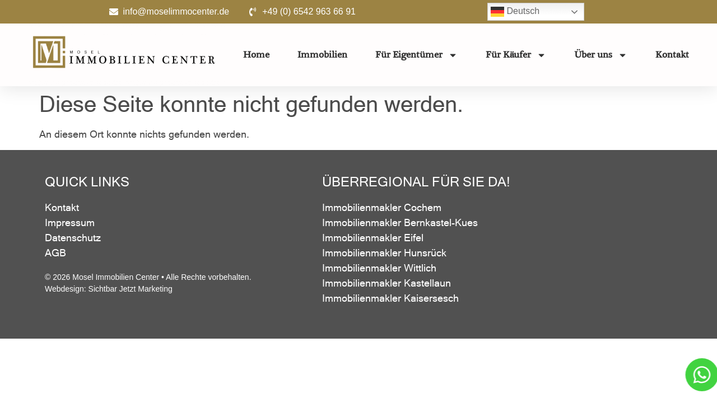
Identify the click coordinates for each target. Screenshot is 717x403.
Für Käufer (516, 55)
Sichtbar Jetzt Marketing (131, 288)
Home (256, 54)
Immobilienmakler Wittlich (379, 268)
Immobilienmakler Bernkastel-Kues (400, 222)
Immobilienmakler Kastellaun (386, 283)
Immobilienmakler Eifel (372, 237)
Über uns (600, 55)
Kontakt (672, 54)
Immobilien (322, 54)
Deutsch (515, 11)
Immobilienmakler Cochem (381, 207)
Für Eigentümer (416, 55)
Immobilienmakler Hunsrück (384, 253)
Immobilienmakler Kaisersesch (390, 298)
